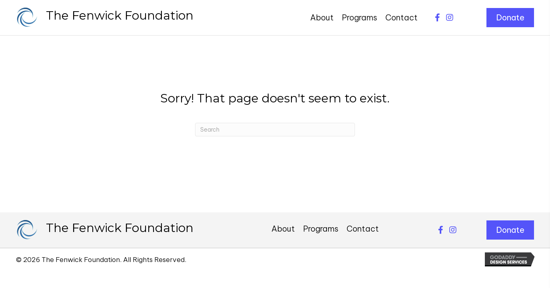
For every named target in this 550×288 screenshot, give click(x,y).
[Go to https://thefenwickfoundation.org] (105, 17)
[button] (438, 18)
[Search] (275, 129)
